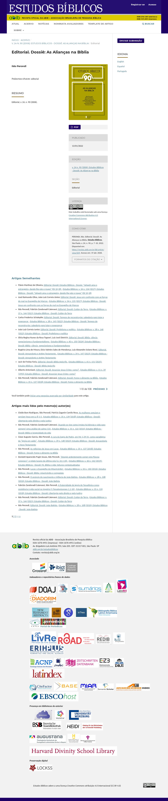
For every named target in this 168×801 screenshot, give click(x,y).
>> (19, 516)
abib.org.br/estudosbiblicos (45, 549)
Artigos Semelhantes (26, 278)
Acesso (152, 4)
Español (121, 66)
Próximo (99, 389)
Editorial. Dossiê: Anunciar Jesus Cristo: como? (57, 370)
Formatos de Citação (87, 259)
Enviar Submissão (131, 40)
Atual (15, 23)
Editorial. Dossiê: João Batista (44, 505)
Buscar (148, 23)
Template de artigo (100, 23)
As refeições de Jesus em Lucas (44, 448)
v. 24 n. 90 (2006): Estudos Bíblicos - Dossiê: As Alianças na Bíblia (50, 43)
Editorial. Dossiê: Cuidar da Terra (73, 309)
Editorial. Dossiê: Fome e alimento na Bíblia (78, 378)
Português (122, 71)
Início (15, 40)
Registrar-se (138, 4)
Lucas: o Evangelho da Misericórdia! (47, 469)
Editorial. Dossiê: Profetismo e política (58, 329)
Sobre (18, 30)
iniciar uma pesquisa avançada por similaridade (52, 395)
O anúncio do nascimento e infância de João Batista (54, 477)
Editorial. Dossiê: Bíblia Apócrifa (52, 361)
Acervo (29, 23)
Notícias (43, 23)
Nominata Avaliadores (68, 23)
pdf (75, 127)
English (120, 61)
